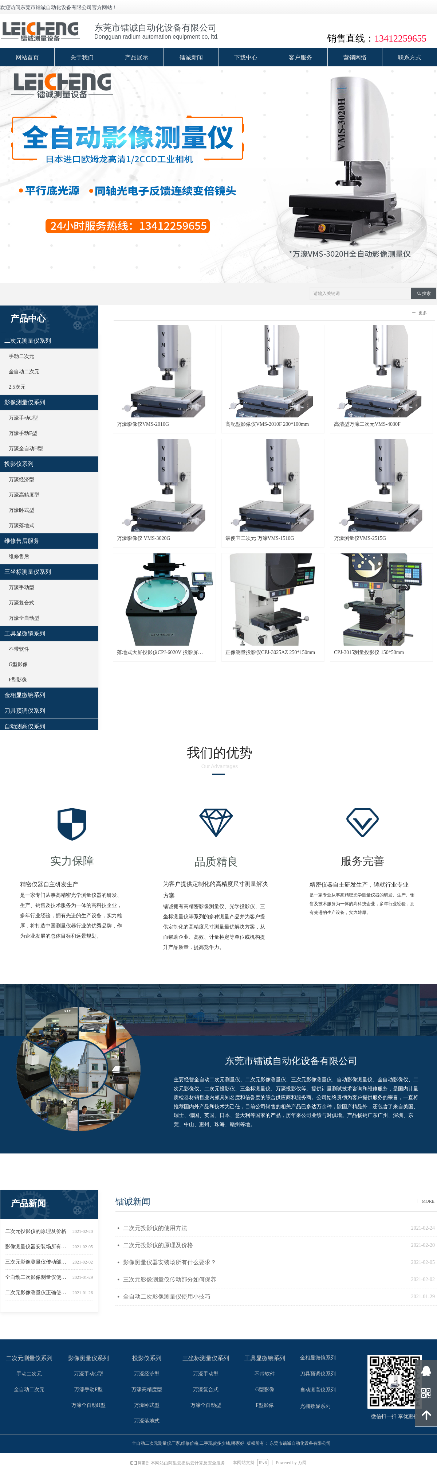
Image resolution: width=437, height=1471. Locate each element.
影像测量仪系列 (24, 402)
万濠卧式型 (21, 510)
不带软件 (19, 649)
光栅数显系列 (315, 1406)
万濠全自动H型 (26, 448)
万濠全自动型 (24, 618)
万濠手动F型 (23, 433)
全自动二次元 (24, 371)
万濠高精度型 (24, 495)
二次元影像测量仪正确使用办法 (37, 1296)
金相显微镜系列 (24, 695)
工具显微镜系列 (24, 633)
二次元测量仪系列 (27, 341)
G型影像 (18, 664)
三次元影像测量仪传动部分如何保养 (37, 1265)
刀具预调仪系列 (24, 711)
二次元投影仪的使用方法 (155, 1228)
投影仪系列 (19, 464)
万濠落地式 (21, 525)
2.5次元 (17, 387)
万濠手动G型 (23, 418)
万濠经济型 (21, 479)
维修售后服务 (21, 541)
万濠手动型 (21, 587)
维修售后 (19, 556)
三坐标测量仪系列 (27, 572)
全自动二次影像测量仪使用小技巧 (37, 1280)
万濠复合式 (21, 603)
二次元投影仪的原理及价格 (35, 1234)
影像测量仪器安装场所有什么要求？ (37, 1250)
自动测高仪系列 (24, 726)
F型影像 (18, 679)
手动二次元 (21, 356)
